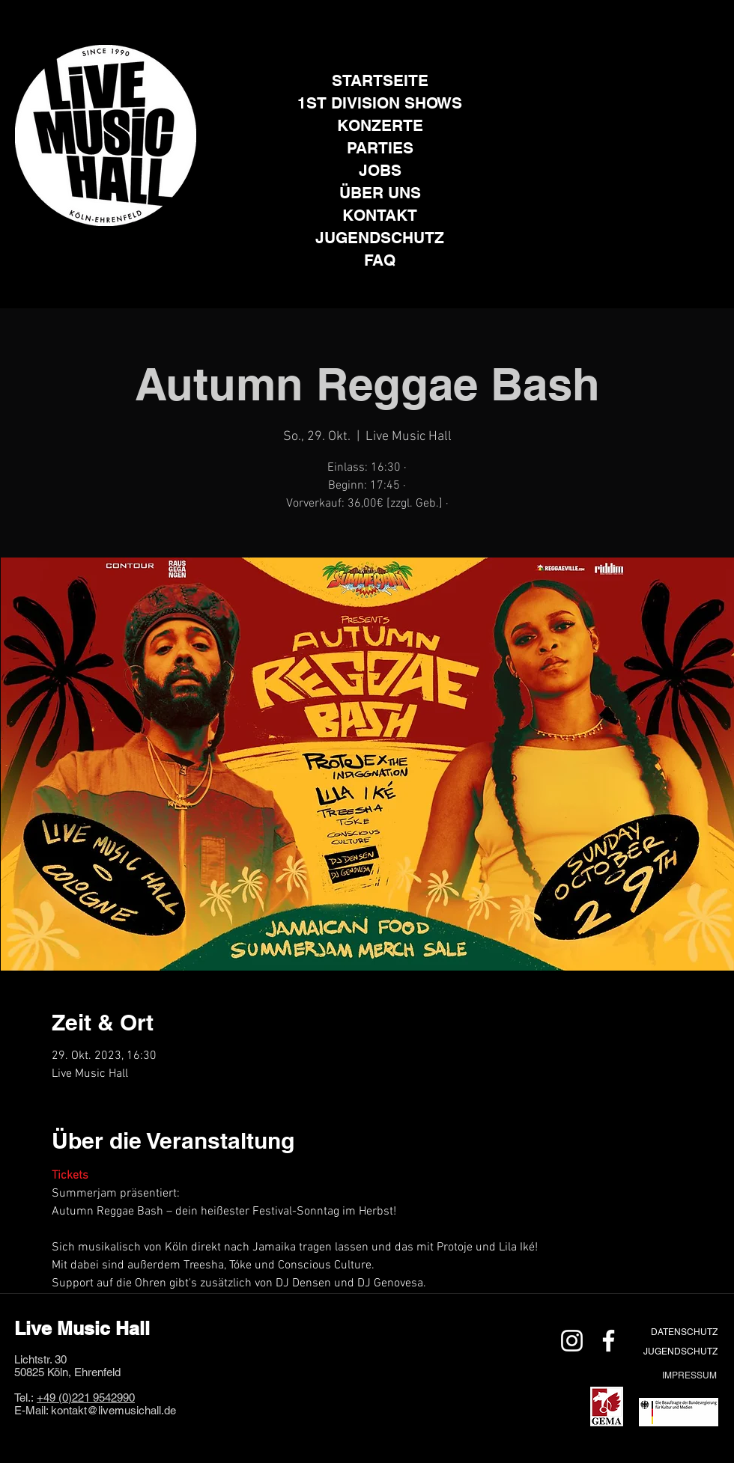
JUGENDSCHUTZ (379, 237)
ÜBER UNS (380, 192)
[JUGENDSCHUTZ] (680, 1351)
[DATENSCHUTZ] (684, 1331)
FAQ (379, 260)
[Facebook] (124, 248)
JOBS (380, 170)
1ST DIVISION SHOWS (379, 103)
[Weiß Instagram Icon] (571, 1340)
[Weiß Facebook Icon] (608, 1340)
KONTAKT (379, 215)
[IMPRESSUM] (689, 1375)
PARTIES (380, 147)
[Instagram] (87, 248)
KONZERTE (380, 125)
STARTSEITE (380, 80)
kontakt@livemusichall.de (113, 1410)
